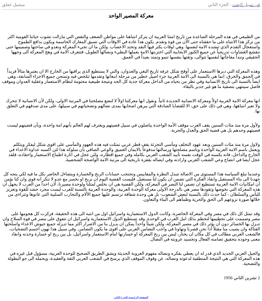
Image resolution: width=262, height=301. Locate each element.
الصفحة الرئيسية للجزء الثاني (131, 297)
